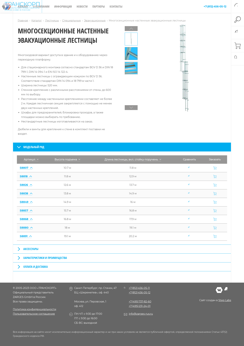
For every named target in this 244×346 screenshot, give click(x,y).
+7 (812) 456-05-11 (139, 288)
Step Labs (224, 300)
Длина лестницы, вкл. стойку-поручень (133, 159)
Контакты (116, 6)
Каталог (23, 6)
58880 (26, 227)
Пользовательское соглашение (34, 313)
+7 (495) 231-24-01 (139, 306)
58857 (26, 210)
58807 (26, 167)
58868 (26, 219)
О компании (41, 6)
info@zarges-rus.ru (141, 313)
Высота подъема (67, 159)
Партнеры (98, 6)
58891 (26, 236)
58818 (26, 176)
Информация (63, 6)
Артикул (31, 159)
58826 (26, 184)
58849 (26, 202)
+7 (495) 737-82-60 (140, 301)
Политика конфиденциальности (34, 309)
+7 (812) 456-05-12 (215, 6)
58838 (26, 193)
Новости (82, 6)
